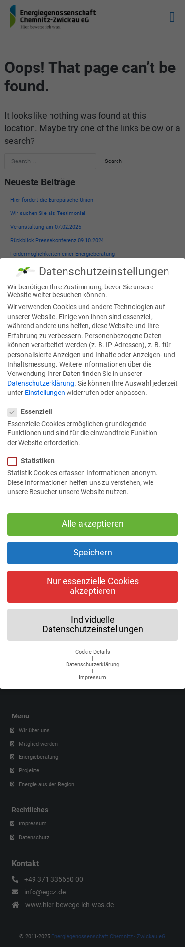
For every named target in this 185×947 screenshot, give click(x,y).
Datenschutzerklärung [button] (92, 660)
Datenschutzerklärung (40, 379)
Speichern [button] (92, 548)
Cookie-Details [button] (92, 647)
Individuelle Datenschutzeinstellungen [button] (92, 620)
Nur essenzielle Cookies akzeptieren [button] (93, 581)
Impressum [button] (92, 673)
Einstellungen (45, 388)
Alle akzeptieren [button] (93, 519)
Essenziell (33, 407)
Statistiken (34, 456)
